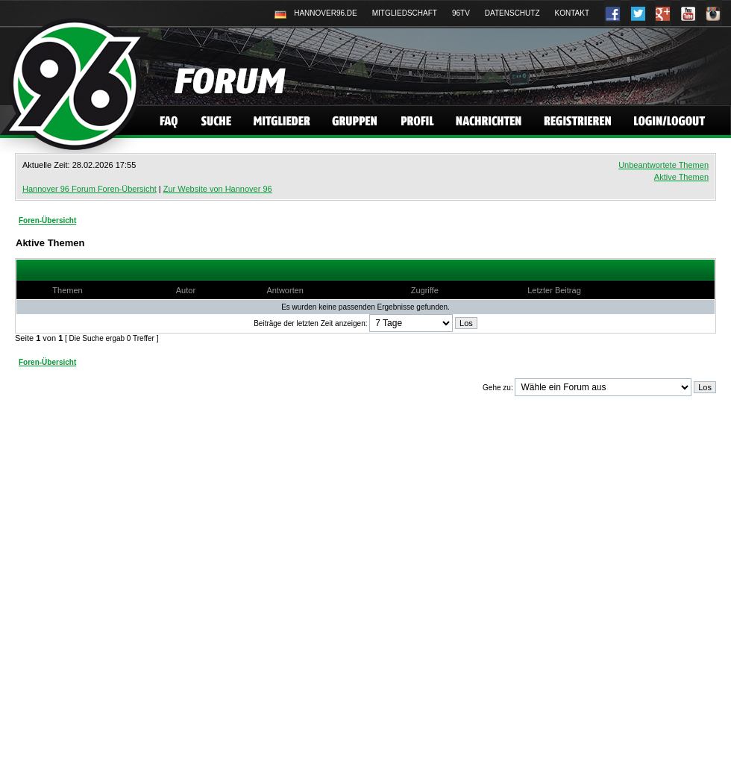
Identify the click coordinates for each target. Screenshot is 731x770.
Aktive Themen (681, 176)
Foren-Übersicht (47, 220)
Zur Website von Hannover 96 (217, 188)
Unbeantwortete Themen (663, 164)
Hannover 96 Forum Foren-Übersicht (89, 188)
